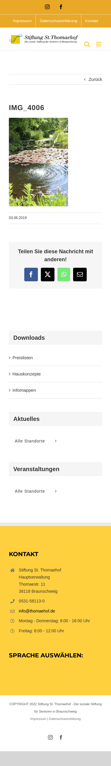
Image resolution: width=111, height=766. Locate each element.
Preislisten (22, 357)
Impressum (38, 719)
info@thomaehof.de (37, 611)
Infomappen (24, 390)
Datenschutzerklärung (65, 719)
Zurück (95, 79)
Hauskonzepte (26, 373)
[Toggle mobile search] (87, 44)
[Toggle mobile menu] (99, 44)
